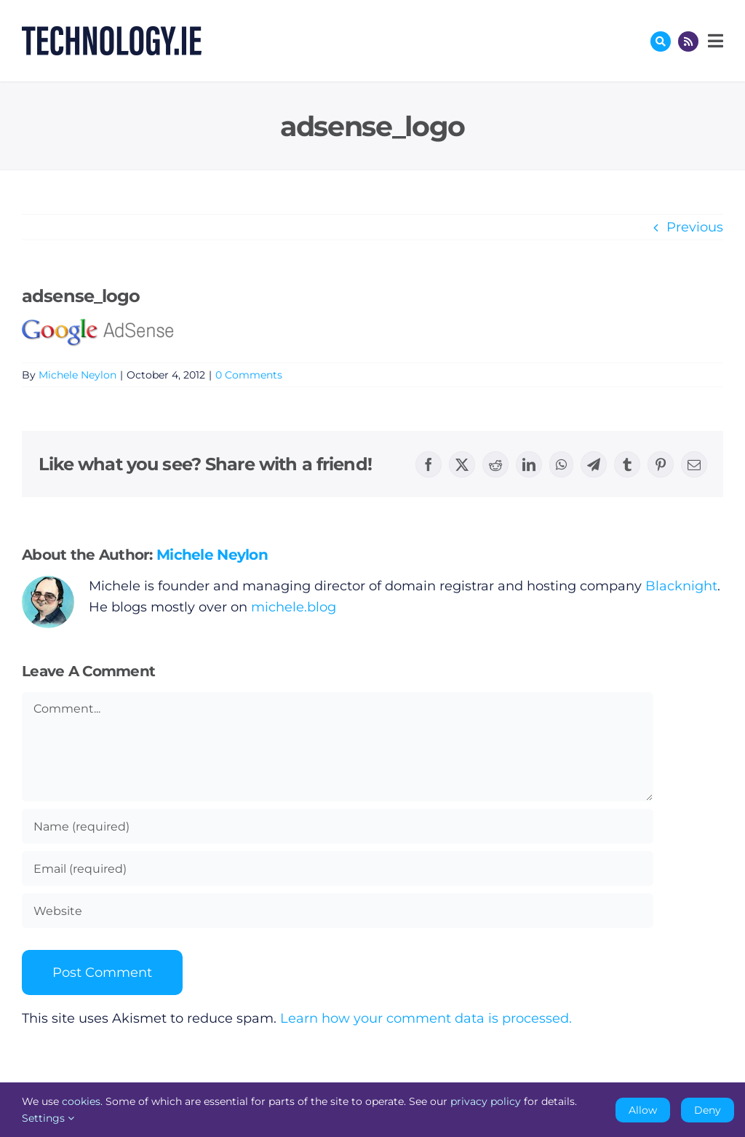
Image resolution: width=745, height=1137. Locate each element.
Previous (694, 227)
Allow (643, 1110)
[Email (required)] (337, 868)
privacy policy (485, 1101)
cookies (81, 1101)
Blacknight (681, 586)
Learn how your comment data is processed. (426, 1018)
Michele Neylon (77, 374)
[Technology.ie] (112, 33)
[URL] (337, 910)
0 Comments (248, 374)
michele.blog (293, 607)
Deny (707, 1110)
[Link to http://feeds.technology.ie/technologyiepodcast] (688, 41)
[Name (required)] (337, 826)
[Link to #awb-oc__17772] (660, 41)
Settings (48, 1118)
